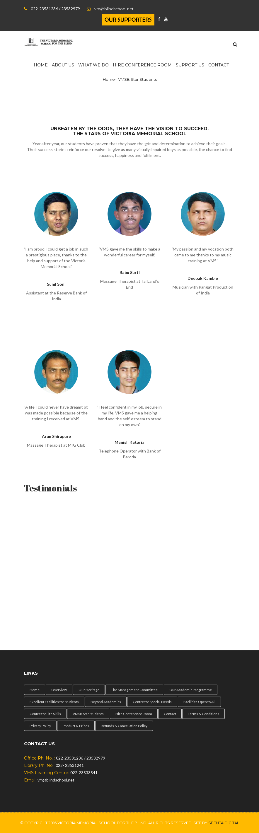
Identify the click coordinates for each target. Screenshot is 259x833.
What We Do (93, 65)
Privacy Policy (40, 726)
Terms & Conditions (203, 714)
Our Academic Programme (190, 690)
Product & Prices (76, 726)
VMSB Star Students (88, 714)
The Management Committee (134, 690)
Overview (59, 690)
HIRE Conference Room (142, 65)
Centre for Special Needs (152, 702)
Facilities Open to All (199, 702)
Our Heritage (89, 690)
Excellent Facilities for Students (54, 702)
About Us (63, 65)
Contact (218, 65)
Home (41, 65)
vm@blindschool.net (114, 8)
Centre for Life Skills (45, 714)
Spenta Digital (223, 822)
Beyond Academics (106, 702)
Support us (190, 65)
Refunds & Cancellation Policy (124, 726)
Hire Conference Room (133, 714)
